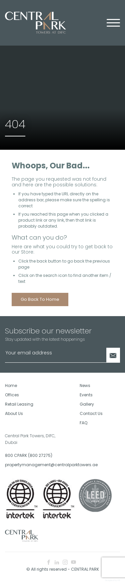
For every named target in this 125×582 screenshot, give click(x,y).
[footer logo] (21, 535)
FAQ (83, 423)
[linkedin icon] (56, 562)
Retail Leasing (19, 404)
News (85, 385)
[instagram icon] (65, 562)
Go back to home (40, 299)
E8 (119, 580)
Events (86, 395)
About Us (14, 413)
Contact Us (91, 413)
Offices (12, 395)
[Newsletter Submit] (113, 355)
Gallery (87, 404)
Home (11, 385)
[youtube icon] (73, 562)
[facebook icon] (48, 562)
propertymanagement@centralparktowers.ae (31, 465)
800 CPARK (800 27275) (28, 455)
